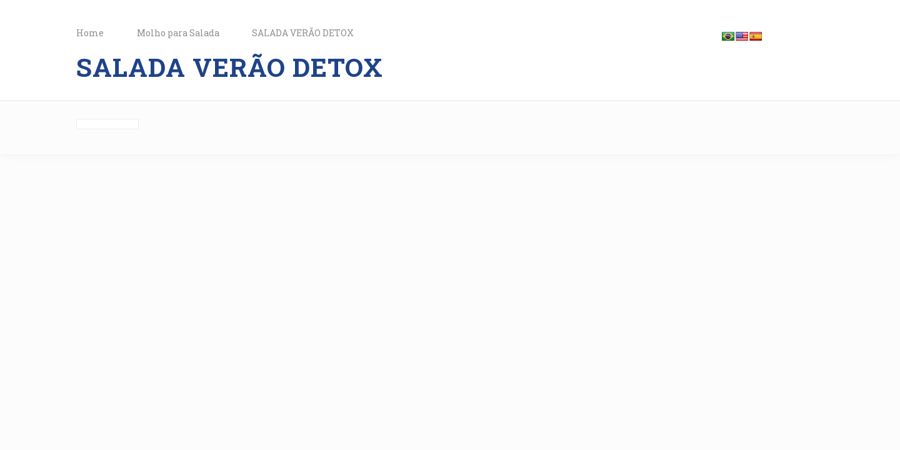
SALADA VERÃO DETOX (303, 33)
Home (90, 33)
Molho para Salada (178, 33)
